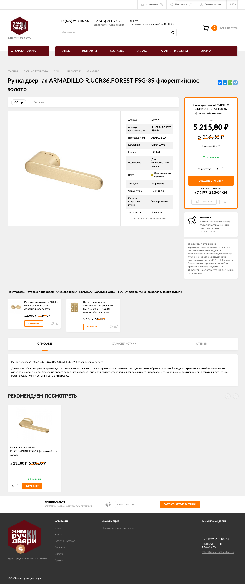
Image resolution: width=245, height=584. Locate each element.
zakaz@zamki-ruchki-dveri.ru (109, 25)
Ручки (57, 71)
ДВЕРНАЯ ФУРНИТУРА (36, 71)
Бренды (59, 560)
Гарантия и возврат (174, 51)
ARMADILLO (92, 71)
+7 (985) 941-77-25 (108, 21)
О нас (65, 51)
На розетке (74, 71)
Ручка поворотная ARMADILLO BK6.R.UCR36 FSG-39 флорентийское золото (41, 305)
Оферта (206, 51)
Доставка (117, 51)
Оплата (141, 51)
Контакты (89, 51)
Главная (13, 71)
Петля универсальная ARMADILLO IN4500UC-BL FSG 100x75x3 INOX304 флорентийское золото (98, 307)
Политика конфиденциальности (119, 528)
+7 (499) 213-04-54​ (74, 21)
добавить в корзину (211, 181)
